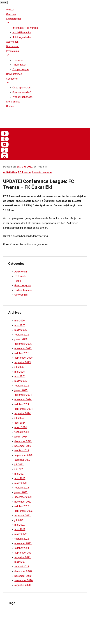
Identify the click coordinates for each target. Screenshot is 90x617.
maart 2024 (20, 427)
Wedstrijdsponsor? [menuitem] (22, 96)
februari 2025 (21, 385)
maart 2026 (20, 329)
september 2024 (23, 408)
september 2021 (23, 552)
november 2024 (23, 399)
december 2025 (23, 343)
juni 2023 (19, 469)
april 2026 (19, 325)
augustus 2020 (22, 585)
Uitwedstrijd (21, 294)
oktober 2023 (21, 450)
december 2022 (23, 497)
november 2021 (23, 543)
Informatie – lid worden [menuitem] (25, 27)
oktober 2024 (21, 404)
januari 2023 (21, 492)
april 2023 (19, 478)
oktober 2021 (21, 548)
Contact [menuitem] (10, 106)
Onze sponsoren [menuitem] (21, 87)
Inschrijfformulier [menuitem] (21, 32)
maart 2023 (20, 483)
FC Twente (24, 172)
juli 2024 (19, 418)
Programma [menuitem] (48, 54)
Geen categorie (22, 285)
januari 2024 (21, 436)
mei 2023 (19, 473)
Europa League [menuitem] (20, 69)
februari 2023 (21, 487)
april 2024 (19, 422)
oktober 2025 (21, 353)
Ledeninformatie (42, 172)
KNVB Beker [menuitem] (19, 64)
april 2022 (19, 529)
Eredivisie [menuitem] (17, 60)
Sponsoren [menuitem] (48, 81)
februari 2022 (21, 538)
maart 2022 (20, 534)
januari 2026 (21, 339)
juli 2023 (19, 464)
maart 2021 (20, 561)
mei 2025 (19, 371)
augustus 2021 (22, 557)
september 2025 (23, 357)
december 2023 (23, 441)
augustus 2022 (22, 515)
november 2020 (23, 575)
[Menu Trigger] (4, 2)
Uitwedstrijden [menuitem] (14, 74)
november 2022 (23, 501)
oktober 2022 (21, 506)
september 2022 (23, 510)
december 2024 (23, 394)
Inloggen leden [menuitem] (21, 37)
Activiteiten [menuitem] (12, 41)
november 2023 (23, 446)
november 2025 (23, 348)
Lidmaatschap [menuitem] (48, 21)
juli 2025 (19, 367)
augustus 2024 (22, 413)
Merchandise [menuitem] (13, 101)
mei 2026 (19, 320)
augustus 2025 (22, 362)
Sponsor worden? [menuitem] (22, 92)
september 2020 (23, 580)
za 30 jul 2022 (24, 166)
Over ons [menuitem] (11, 14)
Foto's (17, 280)
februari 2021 (21, 566)
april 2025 (19, 376)
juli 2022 (19, 520)
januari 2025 (21, 390)
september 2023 (23, 455)
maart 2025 (20, 380)
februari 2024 (21, 431)
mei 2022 (19, 524)
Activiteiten (10, 172)
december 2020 (23, 571)
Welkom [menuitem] (10, 9)
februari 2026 (21, 334)
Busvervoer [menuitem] (12, 46)
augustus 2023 (22, 459)
